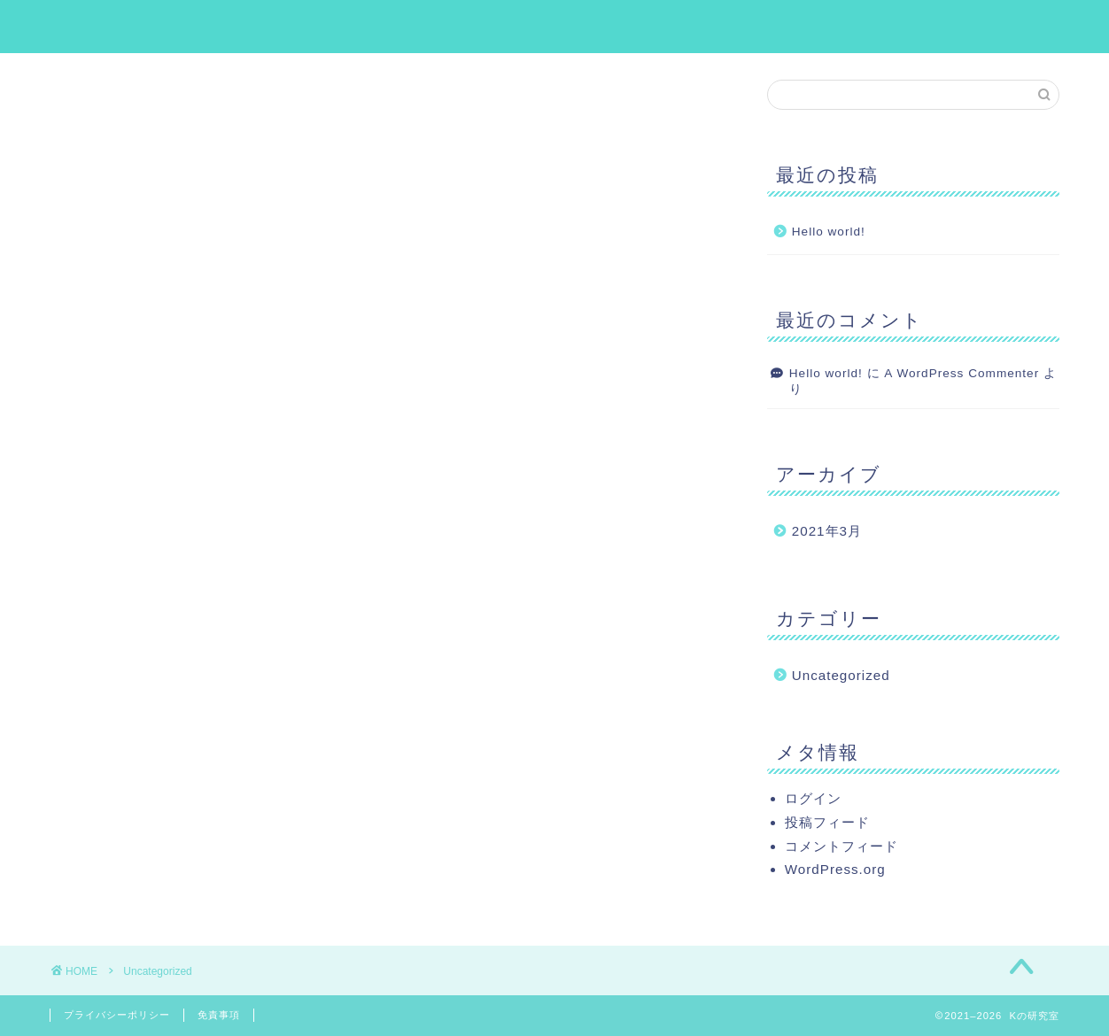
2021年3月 (827, 531)
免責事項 (219, 1014)
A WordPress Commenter (961, 373)
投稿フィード (827, 822)
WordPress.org (835, 869)
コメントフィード (841, 846)
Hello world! (828, 232)
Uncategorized (841, 676)
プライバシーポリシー (117, 1014)
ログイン (813, 798)
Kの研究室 (554, 25)
